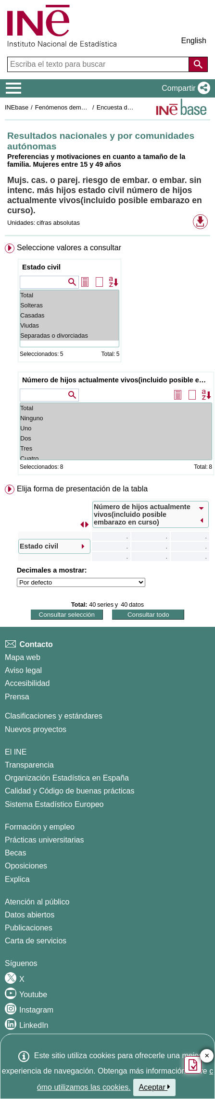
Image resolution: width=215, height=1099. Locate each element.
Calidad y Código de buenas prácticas (70, 791)
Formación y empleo (40, 827)
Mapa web (22, 657)
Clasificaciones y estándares (53, 716)
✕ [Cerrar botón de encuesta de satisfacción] (207, 1056)
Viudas (69, 325)
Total (69, 295)
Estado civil (41, 267)
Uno (116, 428)
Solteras (69, 305)
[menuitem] (107, 361)
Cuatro (116, 458)
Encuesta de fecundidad (130, 107)
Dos (116, 438)
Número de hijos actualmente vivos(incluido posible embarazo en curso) (117, 380)
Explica (17, 879)
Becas (15, 853)
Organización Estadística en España (67, 778)
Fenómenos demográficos (70, 107)
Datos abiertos (29, 915)
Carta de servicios (35, 941)
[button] (184, 88)
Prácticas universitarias (44, 840)
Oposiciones (26, 866)
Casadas (69, 315)
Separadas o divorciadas (69, 335)
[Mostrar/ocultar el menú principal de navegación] (14, 88)
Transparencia (29, 765)
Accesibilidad (27, 683)
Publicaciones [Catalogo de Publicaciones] (28, 928)
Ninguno (116, 418)
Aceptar (154, 1087)
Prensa (17, 697)
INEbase (16, 107)
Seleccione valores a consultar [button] (69, 248)
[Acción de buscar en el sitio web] (198, 64)
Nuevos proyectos (35, 729)
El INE (15, 752)
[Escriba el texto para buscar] (99, 64)
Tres (116, 448)
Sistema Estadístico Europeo (54, 804)
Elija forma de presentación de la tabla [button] (82, 489)
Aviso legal (23, 670)
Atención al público (37, 902)
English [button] (193, 41)
